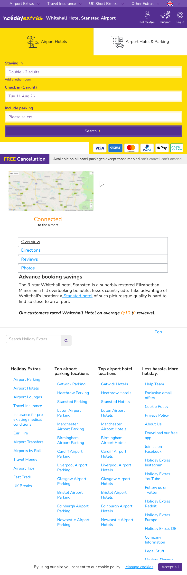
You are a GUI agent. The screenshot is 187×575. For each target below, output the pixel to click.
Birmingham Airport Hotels (114, 440)
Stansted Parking (72, 401)
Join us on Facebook (153, 449)
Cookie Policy (156, 406)
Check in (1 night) (21, 87)
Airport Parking (26, 379)
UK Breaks (22, 485)
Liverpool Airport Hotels (116, 467)
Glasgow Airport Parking (71, 481)
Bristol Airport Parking (70, 495)
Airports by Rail (27, 450)
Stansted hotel (77, 296)
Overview (30, 242)
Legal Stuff (154, 551)
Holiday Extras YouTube (157, 476)
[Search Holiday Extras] (33, 339)
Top (161, 332)
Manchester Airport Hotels (114, 426)
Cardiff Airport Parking (70, 454)
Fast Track (22, 477)
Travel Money (25, 459)
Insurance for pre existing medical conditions (28, 419)
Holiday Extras (23, 18)
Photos (28, 268)
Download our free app (161, 435)
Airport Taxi (23, 468)
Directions (31, 250)
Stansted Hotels (115, 401)
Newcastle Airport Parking (73, 522)
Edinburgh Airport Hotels (116, 508)
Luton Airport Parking (69, 413)
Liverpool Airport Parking (72, 467)
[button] (93, 96)
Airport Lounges (27, 397)
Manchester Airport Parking (70, 426)
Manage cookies (139, 567)
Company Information (155, 540)
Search (91, 131)
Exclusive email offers (158, 395)
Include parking (19, 108)
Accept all (170, 567)
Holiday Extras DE (160, 528)
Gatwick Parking (71, 384)
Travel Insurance (27, 405)
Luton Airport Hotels (113, 413)
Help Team (154, 384)
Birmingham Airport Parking (70, 440)
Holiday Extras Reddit (157, 504)
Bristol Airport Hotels (114, 495)
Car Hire (20, 433)
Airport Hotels (26, 388)
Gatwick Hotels (114, 384)
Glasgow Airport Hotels (115, 481)
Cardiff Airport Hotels (113, 454)
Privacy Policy (157, 415)
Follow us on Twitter (156, 490)
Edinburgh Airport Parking (73, 508)
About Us (153, 424)
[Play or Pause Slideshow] (102, 184)
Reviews (29, 259)
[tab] (46, 41)
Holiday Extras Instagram (157, 463)
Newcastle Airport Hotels (117, 522)
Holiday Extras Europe (157, 517)
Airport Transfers (28, 442)
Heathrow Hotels (116, 392)
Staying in (14, 63)
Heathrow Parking (73, 392)
